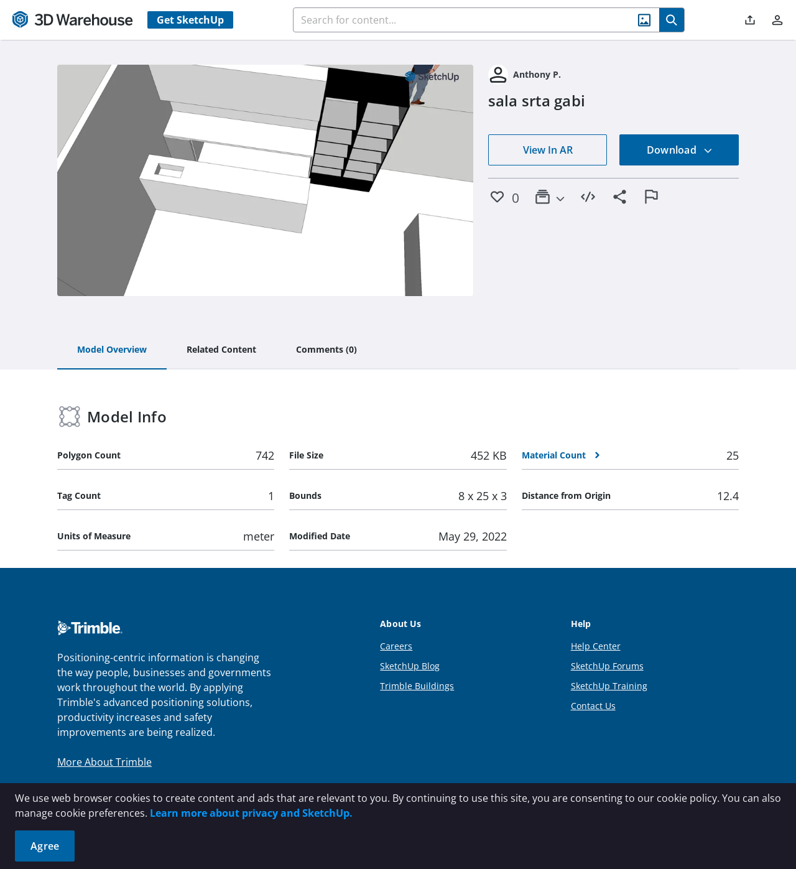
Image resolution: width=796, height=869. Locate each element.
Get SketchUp (190, 20)
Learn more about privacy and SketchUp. (251, 813)
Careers (396, 646)
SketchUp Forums (607, 666)
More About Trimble (104, 762)
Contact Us (593, 706)
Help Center (596, 646)
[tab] (112, 350)
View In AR (548, 150)
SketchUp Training (609, 686)
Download (680, 150)
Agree (44, 846)
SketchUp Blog (410, 666)
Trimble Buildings (417, 686)
